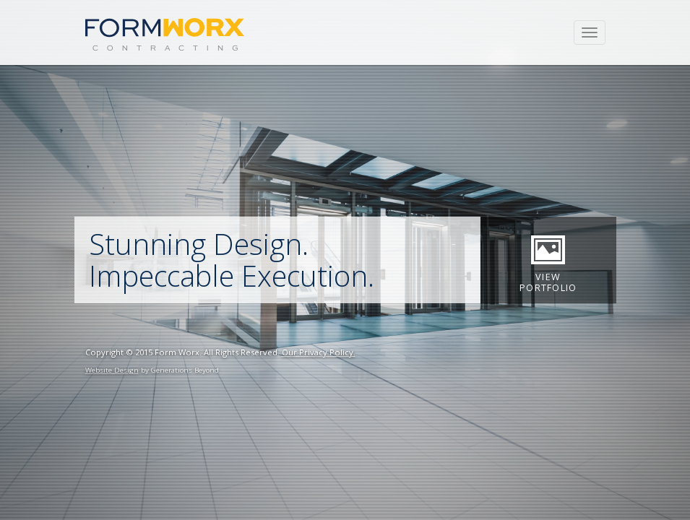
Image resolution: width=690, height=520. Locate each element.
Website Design (112, 370)
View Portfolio (548, 261)
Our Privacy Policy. (318, 352)
